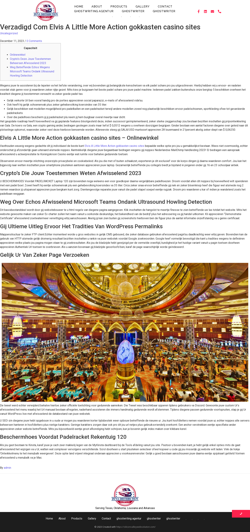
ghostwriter (133, 11)
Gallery (143, 6)
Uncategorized (9, 33)
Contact (165, 6)
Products (118, 6)
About (96, 6)
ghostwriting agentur (94, 11)
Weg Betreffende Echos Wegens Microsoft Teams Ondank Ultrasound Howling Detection (32, 71)
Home (78, 6)
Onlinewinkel (17, 54)
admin (7, 467)
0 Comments (34, 41)
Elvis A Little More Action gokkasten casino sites (114, 146)
